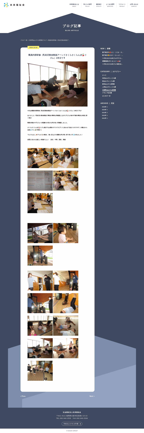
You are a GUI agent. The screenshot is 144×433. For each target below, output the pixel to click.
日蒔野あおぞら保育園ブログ (38, 40)
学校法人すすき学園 (71, 424)
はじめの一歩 (106, 96)
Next (91, 397)
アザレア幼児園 (107, 93)
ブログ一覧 (23, 40)
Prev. (24, 397)
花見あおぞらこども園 (109, 78)
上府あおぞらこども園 (109, 87)
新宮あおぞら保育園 (108, 84)
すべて (104, 75)
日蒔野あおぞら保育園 (109, 90)
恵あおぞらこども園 (108, 81)
